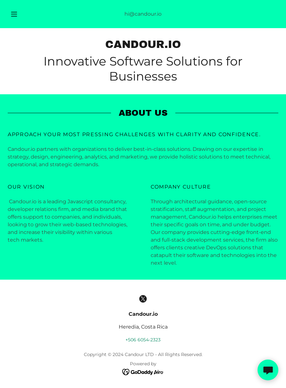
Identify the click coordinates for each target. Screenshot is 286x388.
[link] (143, 46)
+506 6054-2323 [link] (143, 340)
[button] (20, 14)
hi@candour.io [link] (143, 14)
